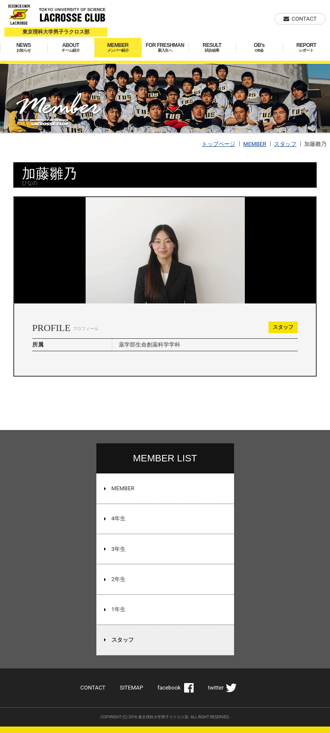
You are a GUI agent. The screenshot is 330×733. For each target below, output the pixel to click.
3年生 (118, 549)
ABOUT (71, 47)
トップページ (218, 144)
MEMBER (118, 47)
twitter (216, 687)
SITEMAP (131, 687)
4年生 (118, 518)
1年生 (118, 609)
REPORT (306, 47)
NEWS (23, 47)
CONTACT (304, 18)
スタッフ (285, 144)
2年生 (118, 579)
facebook (169, 687)
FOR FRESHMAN (165, 47)
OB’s (259, 47)
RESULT (212, 47)
